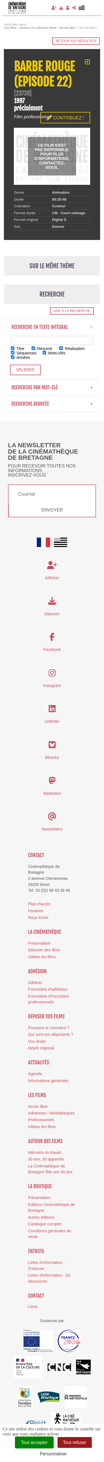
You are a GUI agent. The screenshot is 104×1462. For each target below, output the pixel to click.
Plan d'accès (39, 904)
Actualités (38, 1062)
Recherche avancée (51, 404)
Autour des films (45, 1141)
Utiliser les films (42, 957)
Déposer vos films (46, 1016)
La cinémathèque (44, 932)
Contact (36, 855)
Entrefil (36, 1251)
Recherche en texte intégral (51, 327)
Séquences (24, 353)
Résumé (42, 348)
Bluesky (52, 757)
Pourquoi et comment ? (48, 1028)
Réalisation (72, 348)
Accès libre (38, 1106)
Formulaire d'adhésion (47, 989)
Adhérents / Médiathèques (51, 1113)
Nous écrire (38, 917)
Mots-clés (54, 353)
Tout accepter (34, 1442)
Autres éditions (41, 1217)
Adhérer (35, 982)
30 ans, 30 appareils (46, 1159)
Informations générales (48, 1080)
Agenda (35, 1074)
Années (20, 357)
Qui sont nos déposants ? (50, 1034)
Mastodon (52, 793)
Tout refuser (74, 1442)
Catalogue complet (44, 1224)
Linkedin (52, 721)
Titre (17, 348)
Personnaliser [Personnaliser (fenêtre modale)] (53, 1453)
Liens (33, 1306)
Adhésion (37, 971)
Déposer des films (44, 950)
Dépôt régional (41, 1048)
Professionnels (41, 1120)
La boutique (40, 1186)
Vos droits (37, 1041)
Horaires (35, 911)
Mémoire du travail (44, 1152)
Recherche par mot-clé (51, 387)
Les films (37, 1095)
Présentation (39, 943)
